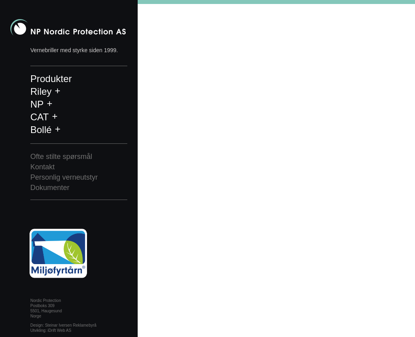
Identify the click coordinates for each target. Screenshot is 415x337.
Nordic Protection (68, 27)
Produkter (51, 78)
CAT (39, 117)
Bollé (40, 129)
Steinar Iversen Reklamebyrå (71, 325)
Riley (40, 91)
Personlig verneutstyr (64, 177)
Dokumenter (49, 188)
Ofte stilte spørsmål (61, 157)
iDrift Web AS (59, 330)
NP (36, 104)
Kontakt (42, 167)
